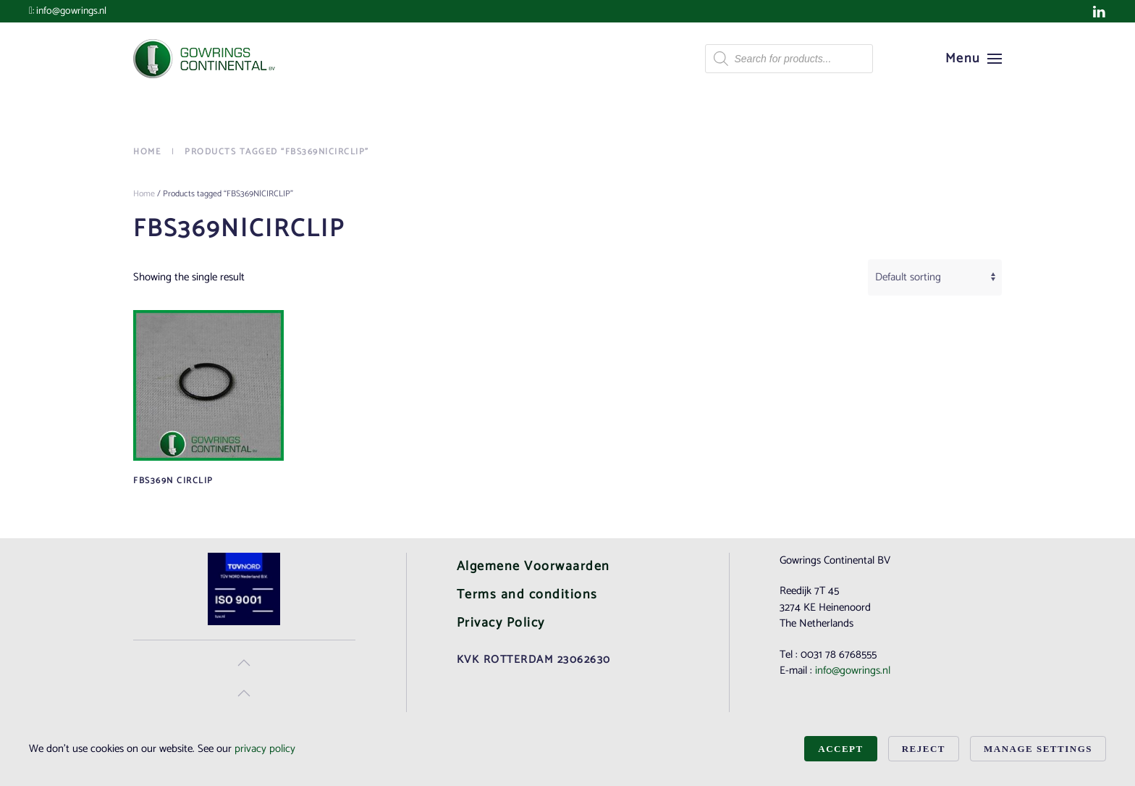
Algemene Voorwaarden (533, 566)
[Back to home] (205, 58)
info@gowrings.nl (71, 11)
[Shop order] (935, 277)
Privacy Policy (501, 623)
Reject (923, 748)
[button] (974, 58)
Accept (840, 748)
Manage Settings (1038, 748)
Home (144, 194)
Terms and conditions (527, 595)
